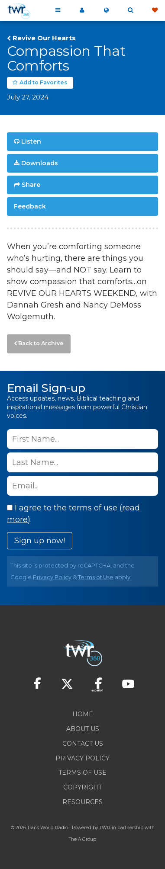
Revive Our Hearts (44, 38)
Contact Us (82, 743)
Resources (82, 802)
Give (154, 10)
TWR (105, 828)
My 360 (81, 10)
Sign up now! (39, 540)
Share (31, 185)
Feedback (30, 206)
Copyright (82, 787)
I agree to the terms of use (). (73, 513)
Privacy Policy (52, 577)
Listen (31, 141)
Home (82, 714)
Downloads (39, 163)
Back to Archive (41, 343)
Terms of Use (95, 577)
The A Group (82, 839)
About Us (82, 729)
